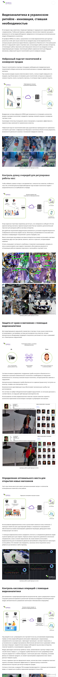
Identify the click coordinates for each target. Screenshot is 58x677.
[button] (53, 3)
